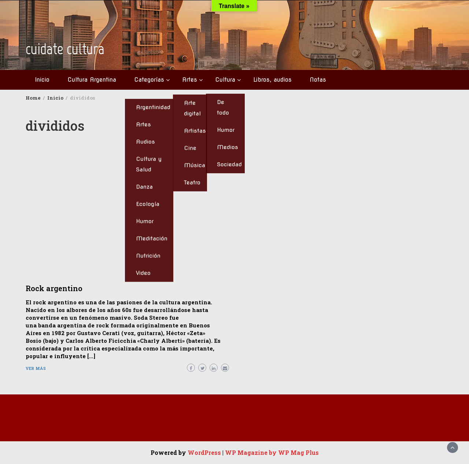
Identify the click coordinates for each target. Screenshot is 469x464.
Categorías (149, 79)
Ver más (36, 368)
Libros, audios (272, 79)
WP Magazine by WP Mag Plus (272, 452)
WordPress (204, 452)
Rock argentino (54, 288)
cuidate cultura (65, 49)
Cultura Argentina (91, 79)
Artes (189, 79)
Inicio (42, 79)
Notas (318, 79)
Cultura (225, 79)
